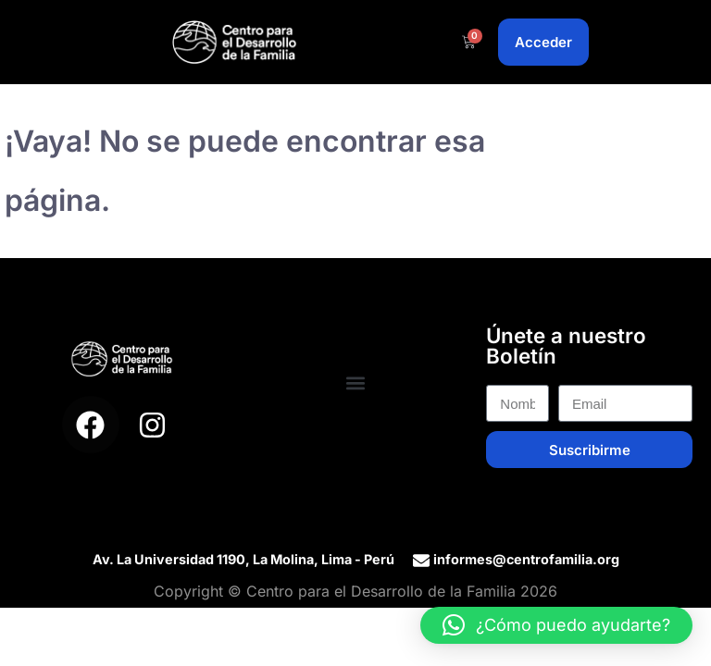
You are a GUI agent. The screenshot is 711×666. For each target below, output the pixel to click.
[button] (356, 383)
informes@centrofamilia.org (526, 559)
